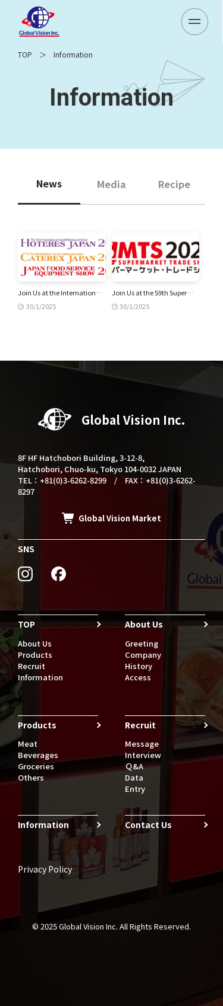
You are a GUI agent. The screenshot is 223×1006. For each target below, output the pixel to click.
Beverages (38, 754)
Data (134, 777)
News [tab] (49, 183)
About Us (35, 643)
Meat (27, 743)
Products (35, 654)
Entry (135, 788)
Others (31, 777)
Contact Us (148, 824)
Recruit (31, 665)
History (138, 665)
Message (142, 743)
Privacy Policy (45, 869)
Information (40, 677)
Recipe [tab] (174, 184)
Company (143, 654)
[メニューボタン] (195, 22)
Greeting (141, 643)
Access (138, 677)
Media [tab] (111, 184)
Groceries (36, 766)
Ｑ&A (134, 766)
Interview (143, 754)
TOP (25, 54)
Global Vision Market (119, 518)
